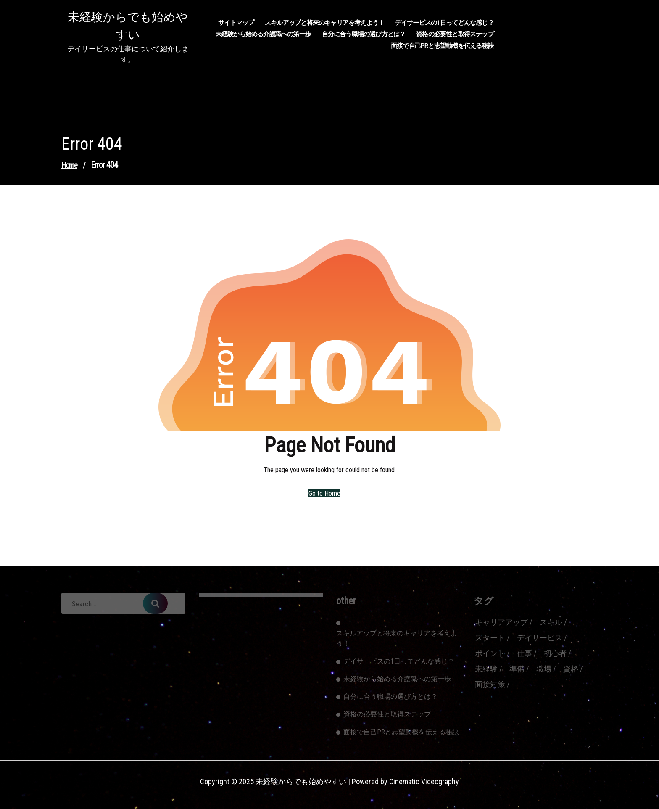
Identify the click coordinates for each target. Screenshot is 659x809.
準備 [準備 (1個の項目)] (517, 668)
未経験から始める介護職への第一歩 (263, 34)
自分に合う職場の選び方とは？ (364, 34)
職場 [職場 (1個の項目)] (543, 668)
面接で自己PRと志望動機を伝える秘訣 (442, 46)
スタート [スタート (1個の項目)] (490, 637)
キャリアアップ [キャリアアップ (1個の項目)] (501, 622)
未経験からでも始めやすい (128, 26)
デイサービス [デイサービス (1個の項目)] (539, 637)
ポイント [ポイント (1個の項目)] (490, 653)
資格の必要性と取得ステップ (455, 34)
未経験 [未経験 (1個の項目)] (486, 668)
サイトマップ (236, 22)
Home (69, 165)
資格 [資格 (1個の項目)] (570, 668)
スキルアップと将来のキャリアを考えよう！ (324, 22)
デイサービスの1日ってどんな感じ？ (444, 22)
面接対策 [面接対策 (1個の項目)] (490, 684)
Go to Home (324, 493)
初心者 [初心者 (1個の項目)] (555, 653)
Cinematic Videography (424, 781)
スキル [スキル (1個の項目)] (551, 622)
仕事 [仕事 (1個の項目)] (524, 653)
